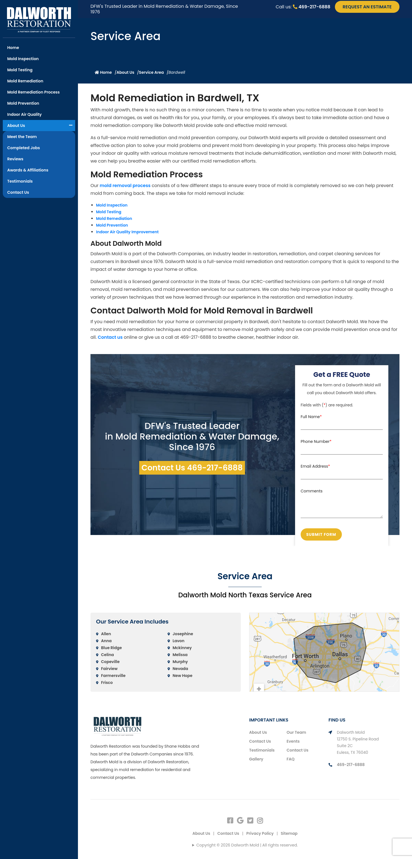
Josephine (183, 634)
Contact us (110, 337)
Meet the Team (22, 136)
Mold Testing (20, 70)
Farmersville (113, 675)
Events (293, 741)
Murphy (180, 661)
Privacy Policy (260, 833)
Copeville (110, 661)
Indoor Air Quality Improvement (127, 232)
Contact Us (18, 192)
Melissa (180, 654)
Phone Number (316, 441)
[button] (70, 125)
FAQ (291, 759)
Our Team (296, 732)
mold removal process (125, 185)
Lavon (179, 641)
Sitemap (289, 833)
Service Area (151, 72)
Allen (106, 634)
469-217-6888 (311, 7)
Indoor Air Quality (24, 114)
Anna (106, 641)
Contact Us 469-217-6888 (192, 467)
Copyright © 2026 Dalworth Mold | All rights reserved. (247, 845)
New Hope (182, 675)
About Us (16, 125)
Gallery (256, 759)
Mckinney (182, 648)
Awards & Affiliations (27, 170)
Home (13, 47)
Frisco (107, 682)
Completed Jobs (23, 148)
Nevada (180, 668)
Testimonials (20, 181)
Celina (107, 654)
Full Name (311, 416)
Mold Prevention (23, 103)
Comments (312, 491)
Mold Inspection (23, 59)
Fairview (109, 668)
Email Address (315, 466)
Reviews (15, 159)
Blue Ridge (111, 648)
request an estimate (367, 7)
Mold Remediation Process (33, 92)
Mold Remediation (25, 81)
